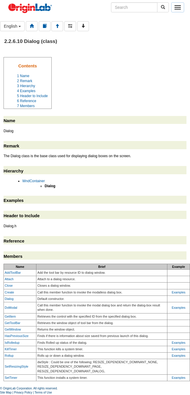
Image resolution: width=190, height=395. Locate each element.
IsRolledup (12, 342)
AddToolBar (13, 272)
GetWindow (13, 329)
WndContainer (33, 181)
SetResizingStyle (16, 366)
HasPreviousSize (16, 336)
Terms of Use (43, 392)
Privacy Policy (23, 392)
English (12, 26)
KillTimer (11, 349)
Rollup (9, 355)
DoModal (11, 307)
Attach (9, 279)
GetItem (10, 316)
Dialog (9, 299)
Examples (179, 292)
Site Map (5, 392)
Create (9, 292)
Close (9, 285)
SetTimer (11, 377)
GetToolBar (12, 323)
